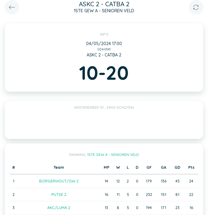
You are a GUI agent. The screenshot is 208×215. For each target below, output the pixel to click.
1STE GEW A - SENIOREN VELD (113, 154)
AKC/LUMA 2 (58, 207)
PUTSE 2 (58, 194)
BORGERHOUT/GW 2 (59, 181)
